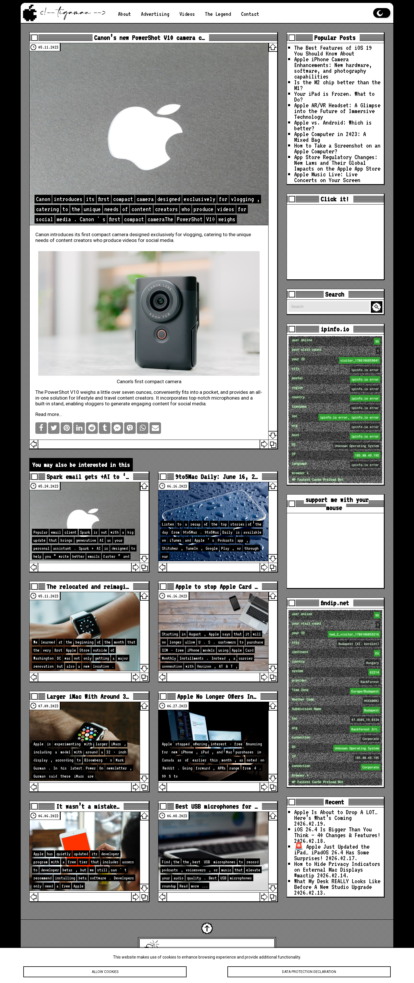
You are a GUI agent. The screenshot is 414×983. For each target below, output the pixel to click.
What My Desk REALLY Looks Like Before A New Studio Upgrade (337, 883)
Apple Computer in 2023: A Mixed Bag (330, 136)
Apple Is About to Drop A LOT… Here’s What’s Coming (335, 814)
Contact (250, 14)
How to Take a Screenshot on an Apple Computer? (337, 148)
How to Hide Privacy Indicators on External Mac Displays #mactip (337, 869)
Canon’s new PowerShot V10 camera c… (149, 38)
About (124, 14)
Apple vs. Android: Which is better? (333, 125)
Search (377, 307)
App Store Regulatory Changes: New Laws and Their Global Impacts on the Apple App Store (337, 162)
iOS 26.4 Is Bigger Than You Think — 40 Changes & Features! (337, 832)
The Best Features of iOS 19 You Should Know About (333, 50)
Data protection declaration (309, 973)
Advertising (155, 14)
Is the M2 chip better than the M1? (337, 84)
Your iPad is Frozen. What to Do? (334, 96)
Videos (187, 14)
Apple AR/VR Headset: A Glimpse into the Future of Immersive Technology (337, 110)
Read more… (48, 414)
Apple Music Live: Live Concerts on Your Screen (327, 177)
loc (336, 417)
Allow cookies (105, 973)
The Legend (218, 14)
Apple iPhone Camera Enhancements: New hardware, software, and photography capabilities (333, 67)
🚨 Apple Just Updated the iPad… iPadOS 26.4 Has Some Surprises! (331, 852)
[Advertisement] (335, 242)
